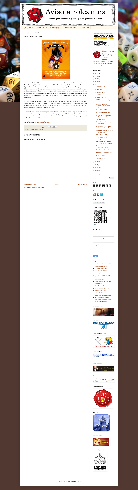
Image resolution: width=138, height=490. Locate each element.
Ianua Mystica (98, 273)
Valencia (41, 129)
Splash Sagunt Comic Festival (104, 152)
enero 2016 (100, 158)
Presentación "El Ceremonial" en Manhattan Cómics (105, 146)
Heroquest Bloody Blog (101, 268)
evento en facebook (44, 122)
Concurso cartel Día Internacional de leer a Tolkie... (103, 105)
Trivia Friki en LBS (101, 110)
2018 (96, 79)
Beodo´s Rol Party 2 (101, 155)
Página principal (28, 27)
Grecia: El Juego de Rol (101, 266)
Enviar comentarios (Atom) (39, 187)
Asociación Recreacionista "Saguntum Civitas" (103, 116)
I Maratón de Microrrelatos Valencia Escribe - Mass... (104, 142)
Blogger (79, 481)
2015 (96, 162)
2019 (96, 76)
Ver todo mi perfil (98, 66)
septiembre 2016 (101, 86)
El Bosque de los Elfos (71, 27)
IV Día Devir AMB (101, 134)
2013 (96, 167)
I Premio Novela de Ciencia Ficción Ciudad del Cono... (104, 127)
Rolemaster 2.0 (99, 293)
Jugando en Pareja (99, 279)
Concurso (32, 129)
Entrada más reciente (30, 184)
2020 (96, 73)
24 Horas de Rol (100, 119)
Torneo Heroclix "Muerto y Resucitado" (103, 122)
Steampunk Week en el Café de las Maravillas (104, 131)
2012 (96, 170)
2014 (96, 165)
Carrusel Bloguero (41, 27)
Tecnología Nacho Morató (102, 297)
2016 (96, 84)
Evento (37, 129)
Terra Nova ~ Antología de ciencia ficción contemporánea (104, 300)
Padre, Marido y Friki (100, 290)
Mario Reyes (98, 283)
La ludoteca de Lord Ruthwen (103, 281)
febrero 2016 (100, 97)
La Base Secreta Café (77, 83)
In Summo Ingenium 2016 (103, 112)
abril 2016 (99, 95)
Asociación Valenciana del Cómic (104, 264)
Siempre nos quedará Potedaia (103, 295)
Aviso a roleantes (109, 51)
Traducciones (85, 27)
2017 (96, 81)
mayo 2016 (100, 92)
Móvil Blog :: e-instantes (101, 286)
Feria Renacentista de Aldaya (104, 150)
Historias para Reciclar (101, 270)
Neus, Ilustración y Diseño (102, 288)
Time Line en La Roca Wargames (102, 138)
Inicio (57, 184)
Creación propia (55, 27)
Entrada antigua (82, 184)
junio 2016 (100, 89)
